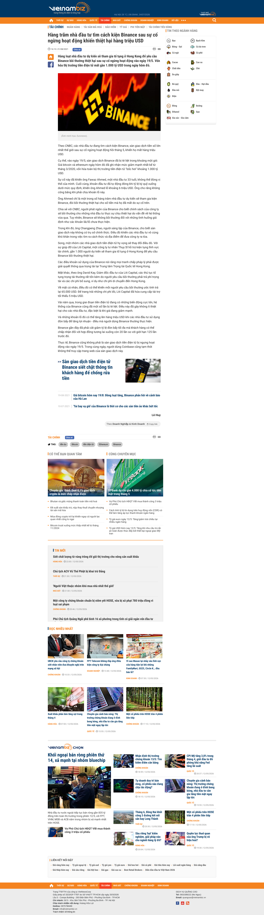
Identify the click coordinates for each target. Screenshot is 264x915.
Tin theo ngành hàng (182, 31)
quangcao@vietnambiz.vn (194, 897)
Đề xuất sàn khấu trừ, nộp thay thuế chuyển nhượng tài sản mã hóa (77, 509)
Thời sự (56, 576)
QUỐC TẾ (93, 20)
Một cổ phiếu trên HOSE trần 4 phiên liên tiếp (144, 716)
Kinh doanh (131, 678)
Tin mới (59, 550)
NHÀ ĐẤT (117, 20)
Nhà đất (57, 591)
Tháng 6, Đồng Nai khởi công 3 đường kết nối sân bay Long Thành (148, 815)
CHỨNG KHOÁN (130, 20)
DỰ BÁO (70, 20)
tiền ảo (63, 444)
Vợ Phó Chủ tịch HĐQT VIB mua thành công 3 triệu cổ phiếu (135, 503)
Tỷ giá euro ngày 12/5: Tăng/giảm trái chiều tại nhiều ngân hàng (133, 520)
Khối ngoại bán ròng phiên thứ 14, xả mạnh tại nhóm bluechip (76, 757)
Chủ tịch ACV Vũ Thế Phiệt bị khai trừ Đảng (79, 571)
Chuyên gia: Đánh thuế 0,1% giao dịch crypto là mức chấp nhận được (72, 492)
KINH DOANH (162, 20)
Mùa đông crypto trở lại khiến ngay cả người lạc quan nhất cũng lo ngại (75, 518)
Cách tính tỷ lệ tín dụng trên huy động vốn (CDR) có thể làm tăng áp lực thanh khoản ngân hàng (135, 511)
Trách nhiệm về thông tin (64, 912)
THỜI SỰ (59, 20)
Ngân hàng (73, 27)
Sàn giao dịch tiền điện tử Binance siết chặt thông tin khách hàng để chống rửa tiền (87, 370)
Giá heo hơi (133, 865)
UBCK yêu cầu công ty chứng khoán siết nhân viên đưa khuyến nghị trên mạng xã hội (66, 665)
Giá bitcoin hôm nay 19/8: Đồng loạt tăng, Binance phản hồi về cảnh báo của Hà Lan (116, 397)
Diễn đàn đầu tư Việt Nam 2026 (160, 870)
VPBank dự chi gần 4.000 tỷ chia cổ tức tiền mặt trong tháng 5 (134, 492)
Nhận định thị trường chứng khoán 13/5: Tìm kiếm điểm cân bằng (148, 759)
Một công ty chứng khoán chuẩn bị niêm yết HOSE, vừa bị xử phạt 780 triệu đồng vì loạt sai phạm (103, 602)
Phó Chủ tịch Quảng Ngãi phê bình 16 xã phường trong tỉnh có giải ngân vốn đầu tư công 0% (103, 621)
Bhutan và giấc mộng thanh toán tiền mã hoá (73, 501)
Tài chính (56, 27)
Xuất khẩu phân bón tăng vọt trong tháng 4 (65, 716)
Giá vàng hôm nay (61, 865)
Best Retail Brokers (133, 870)
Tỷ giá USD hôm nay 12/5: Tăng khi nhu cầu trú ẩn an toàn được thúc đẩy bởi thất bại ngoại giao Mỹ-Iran (135, 531)
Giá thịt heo (92, 870)
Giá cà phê (146, 865)
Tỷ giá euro (119, 865)
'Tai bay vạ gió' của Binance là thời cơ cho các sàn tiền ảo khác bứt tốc (115, 406)
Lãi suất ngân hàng (182, 865)
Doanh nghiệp (93, 671)
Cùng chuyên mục (122, 454)
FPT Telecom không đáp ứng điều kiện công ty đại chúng (104, 663)
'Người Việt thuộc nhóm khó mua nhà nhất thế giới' (83, 586)
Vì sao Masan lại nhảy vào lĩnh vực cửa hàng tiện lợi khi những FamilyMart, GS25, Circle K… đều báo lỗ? (143, 667)
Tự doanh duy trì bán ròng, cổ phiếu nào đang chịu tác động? (149, 784)
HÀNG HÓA (81, 20)
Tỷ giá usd (94, 865)
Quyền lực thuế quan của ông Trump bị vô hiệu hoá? (198, 837)
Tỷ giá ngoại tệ (79, 865)
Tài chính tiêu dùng (160, 27)
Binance (117, 444)
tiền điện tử (88, 444)
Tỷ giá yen (106, 865)
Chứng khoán (59, 609)
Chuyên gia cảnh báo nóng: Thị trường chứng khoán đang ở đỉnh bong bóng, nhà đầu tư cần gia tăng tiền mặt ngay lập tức (105, 720)
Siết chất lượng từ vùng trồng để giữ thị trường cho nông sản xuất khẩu (96, 557)
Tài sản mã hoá (93, 27)
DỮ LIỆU (175, 20)
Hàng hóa (57, 561)
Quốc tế (90, 731)
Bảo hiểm (110, 27)
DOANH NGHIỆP (147, 20)
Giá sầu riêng (78, 870)
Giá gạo (104, 870)
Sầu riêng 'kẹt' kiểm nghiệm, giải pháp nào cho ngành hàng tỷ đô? (148, 837)
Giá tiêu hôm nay (162, 865)
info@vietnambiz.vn (68, 909)
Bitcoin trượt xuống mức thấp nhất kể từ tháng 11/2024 (74, 527)
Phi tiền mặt (137, 27)
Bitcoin (75, 444)
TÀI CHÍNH (105, 20)
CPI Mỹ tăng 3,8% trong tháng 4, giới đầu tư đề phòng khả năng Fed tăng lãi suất (200, 761)
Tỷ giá (123, 27)
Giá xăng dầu (200, 865)
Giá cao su (116, 870)
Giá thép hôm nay (61, 870)
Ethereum (103, 444)
